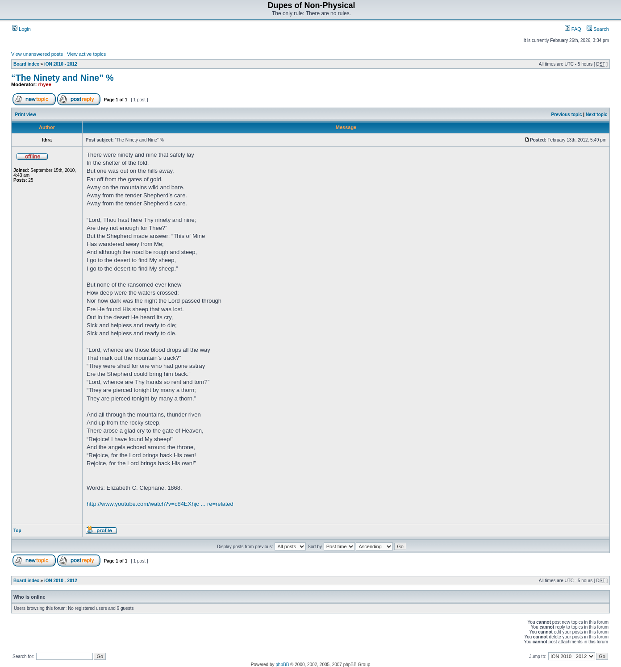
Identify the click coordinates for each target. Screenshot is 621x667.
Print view (25, 114)
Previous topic (566, 114)
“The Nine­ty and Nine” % (62, 78)
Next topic (596, 114)
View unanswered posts (37, 54)
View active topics (86, 54)
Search (598, 29)
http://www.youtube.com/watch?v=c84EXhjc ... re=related (160, 503)
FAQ (573, 29)
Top (17, 530)
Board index (26, 64)
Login (21, 29)
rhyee (44, 84)
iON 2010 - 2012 (60, 64)
